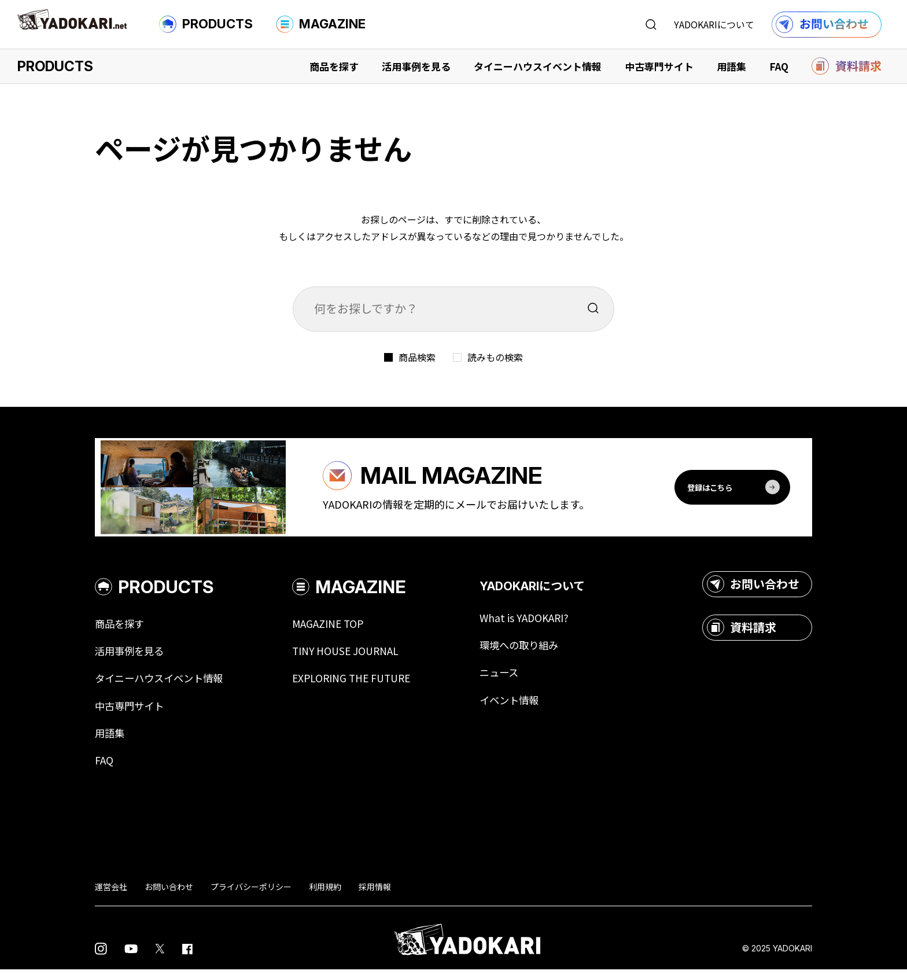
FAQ (778, 66)
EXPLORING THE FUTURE (361, 685)
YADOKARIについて (714, 24)
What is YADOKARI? (538, 623)
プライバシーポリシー (251, 894)
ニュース (512, 679)
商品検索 (417, 357)
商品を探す (334, 66)
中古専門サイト (659, 66)
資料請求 (741, 633)
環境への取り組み (533, 651)
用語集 (731, 66)
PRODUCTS (206, 24)
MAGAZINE (321, 24)
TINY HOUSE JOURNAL (354, 657)
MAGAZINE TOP (336, 629)
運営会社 (111, 894)
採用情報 (375, 894)
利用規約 (325, 894)
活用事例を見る (416, 66)
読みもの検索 (495, 357)
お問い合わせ (753, 590)
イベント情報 (523, 707)
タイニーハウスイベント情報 (538, 66)
